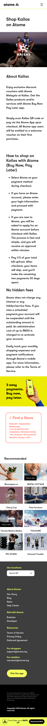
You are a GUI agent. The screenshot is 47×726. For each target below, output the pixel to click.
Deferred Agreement (17, 640)
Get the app (16, 673)
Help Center (13, 605)
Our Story (12, 594)
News (9, 602)
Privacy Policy (14, 636)
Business (11, 617)
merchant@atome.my (18, 660)
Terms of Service (15, 633)
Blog (9, 598)
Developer (12, 621)
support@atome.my (17, 651)
